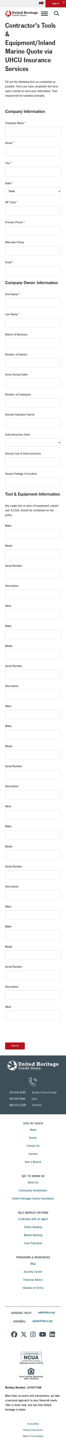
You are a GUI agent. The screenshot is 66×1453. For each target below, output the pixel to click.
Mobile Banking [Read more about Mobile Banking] (33, 1235)
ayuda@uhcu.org (42, 1321)
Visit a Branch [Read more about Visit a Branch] (33, 1161)
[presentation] (31, 1031)
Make (8, 525)
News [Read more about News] (33, 1129)
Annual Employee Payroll (19, 414)
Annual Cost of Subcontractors (23, 453)
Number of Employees (18, 394)
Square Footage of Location (21, 473)
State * (9, 183)
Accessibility (33, 1424)
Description (11, 585)
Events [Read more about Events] (33, 1137)
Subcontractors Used (17, 434)
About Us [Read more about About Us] (33, 1182)
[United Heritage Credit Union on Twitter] (24, 1335)
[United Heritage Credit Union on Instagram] (33, 1335)
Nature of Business (16, 334)
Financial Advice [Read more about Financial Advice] (33, 1279)
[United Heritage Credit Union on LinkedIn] (52, 1335)
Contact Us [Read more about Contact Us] (33, 1145)
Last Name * (12, 314)
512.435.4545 (17, 1092)
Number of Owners (16, 354)
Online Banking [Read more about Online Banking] (33, 1227)
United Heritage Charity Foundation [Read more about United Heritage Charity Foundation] (33, 1198)
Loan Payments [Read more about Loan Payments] (33, 1243)
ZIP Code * (11, 202)
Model (8, 545)
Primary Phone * (15, 222)
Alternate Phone (14, 242)
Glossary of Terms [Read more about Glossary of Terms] (33, 1287)
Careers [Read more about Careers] (33, 1153)
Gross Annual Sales (16, 374)
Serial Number (13, 565)
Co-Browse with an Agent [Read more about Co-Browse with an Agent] (33, 1219)
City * (8, 163)
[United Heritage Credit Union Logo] (21, 13)
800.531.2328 (17, 1105)
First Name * (12, 294)
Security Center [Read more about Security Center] (33, 1271)
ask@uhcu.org (46, 1312)
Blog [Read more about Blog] (33, 1263)
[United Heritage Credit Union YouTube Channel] (42, 1335)
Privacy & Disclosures (33, 1430)
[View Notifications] (40, 3)
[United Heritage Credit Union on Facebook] (14, 1335)
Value (8, 605)
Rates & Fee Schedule (33, 1436)
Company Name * (15, 123)
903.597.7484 (17, 1098)
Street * (9, 143)
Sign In (59, 2)
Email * (9, 262)
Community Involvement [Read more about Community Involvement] (33, 1190)
